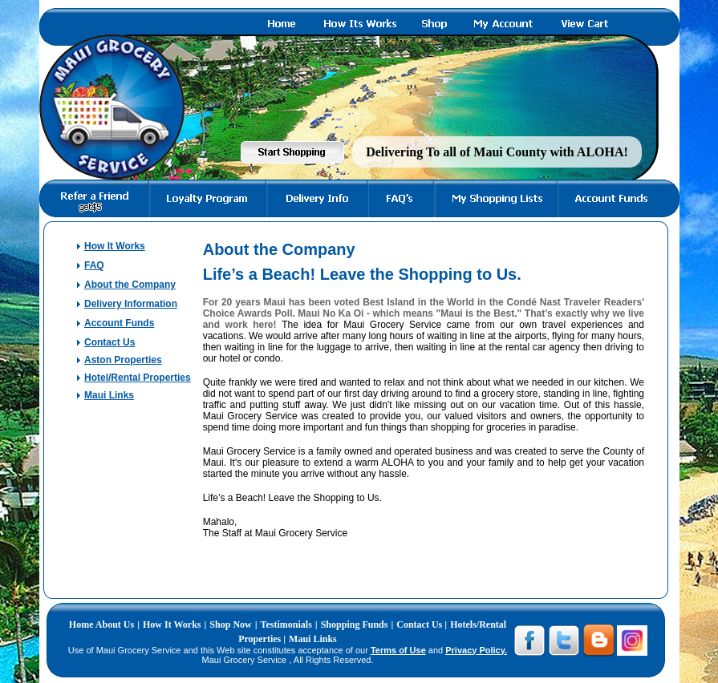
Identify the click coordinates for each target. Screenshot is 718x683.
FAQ (94, 265)
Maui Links (109, 395)
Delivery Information (130, 303)
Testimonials (286, 624)
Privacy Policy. (476, 650)
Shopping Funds (354, 624)
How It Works (114, 246)
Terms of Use (398, 650)
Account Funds (119, 323)
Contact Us (109, 342)
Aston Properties (123, 360)
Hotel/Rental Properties (137, 377)
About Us (114, 624)
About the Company (130, 284)
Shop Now (230, 624)
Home (82, 624)
